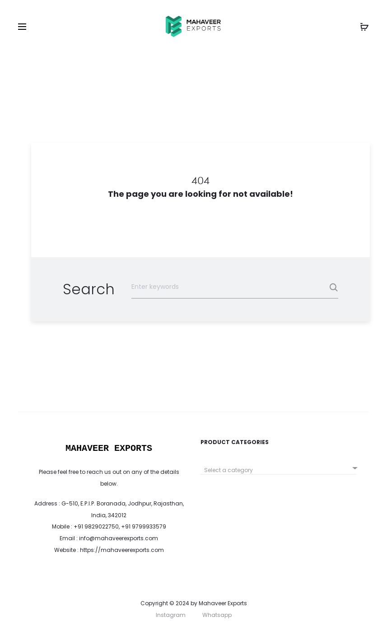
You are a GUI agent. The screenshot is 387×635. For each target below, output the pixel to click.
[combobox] (278, 467)
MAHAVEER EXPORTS (108, 448)
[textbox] (278, 470)
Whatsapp (217, 615)
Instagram (171, 615)
